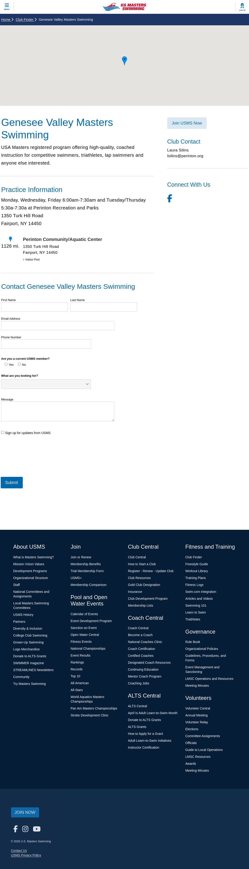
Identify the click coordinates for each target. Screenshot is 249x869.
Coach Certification (141, 649)
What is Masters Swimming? (33, 557)
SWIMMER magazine (28, 663)
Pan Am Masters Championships (94, 708)
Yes (9, 364)
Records (76, 669)
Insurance (135, 592)
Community (21, 677)
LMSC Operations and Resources (209, 679)
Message (7, 399)
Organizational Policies (201, 649)
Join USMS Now (187, 123)
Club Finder (26, 19)
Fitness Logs (194, 585)
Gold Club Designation (144, 585)
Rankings (77, 662)
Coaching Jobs (138, 683)
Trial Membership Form (87, 571)
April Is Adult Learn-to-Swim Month (153, 713)
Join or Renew (81, 557)
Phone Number (11, 337)
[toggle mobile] (7, 7)
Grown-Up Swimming (28, 642)
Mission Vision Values (28, 564)
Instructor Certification (143, 747)
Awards (190, 763)
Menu (7, 9)
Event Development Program (91, 621)
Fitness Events (81, 641)
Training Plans (195, 578)
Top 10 (75, 676)
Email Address (10, 318)
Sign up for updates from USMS (26, 433)
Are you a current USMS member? (25, 358)
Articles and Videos (199, 598)
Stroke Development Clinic (89, 715)
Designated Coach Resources (149, 662)
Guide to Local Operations (204, 750)
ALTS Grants (137, 727)
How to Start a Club (142, 564)
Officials (191, 743)
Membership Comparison (88, 585)
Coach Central (138, 628)
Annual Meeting (196, 715)
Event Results (80, 655)
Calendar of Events (84, 614)
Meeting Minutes (197, 685)
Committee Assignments (202, 736)
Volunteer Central (197, 708)
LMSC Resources (198, 757)
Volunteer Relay (196, 722)
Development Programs (30, 571)
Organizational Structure (30, 578)
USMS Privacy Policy (26, 855)
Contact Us (19, 850)
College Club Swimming (30, 635)
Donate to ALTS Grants (29, 656)
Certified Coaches (140, 656)
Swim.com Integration (200, 592)
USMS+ (76, 578)
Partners (19, 621)
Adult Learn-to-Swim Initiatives (149, 740)
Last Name (77, 300)
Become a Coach (140, 635)
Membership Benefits (86, 564)
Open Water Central (85, 635)
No (22, 364)
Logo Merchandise (26, 649)
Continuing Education (143, 669)
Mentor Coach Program (144, 676)
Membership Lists (140, 605)
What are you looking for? (19, 375)
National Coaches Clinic (145, 642)
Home (7, 19)
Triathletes (192, 619)
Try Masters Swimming (29, 684)
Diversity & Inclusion (27, 628)
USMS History (23, 615)
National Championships (88, 648)
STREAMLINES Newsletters (33, 670)
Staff (16, 585)
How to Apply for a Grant (145, 734)
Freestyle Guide (196, 564)
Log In (242, 10)
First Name (8, 300)
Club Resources (139, 578)
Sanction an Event (84, 628)
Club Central (137, 557)
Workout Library (196, 571)
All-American (80, 683)
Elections (191, 729)
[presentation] (36, 459)
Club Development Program (148, 598)
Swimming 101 (196, 605)
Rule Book (192, 642)
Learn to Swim (195, 612)
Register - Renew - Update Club (150, 571)
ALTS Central (137, 706)
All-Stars (77, 690)
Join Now (25, 812)
